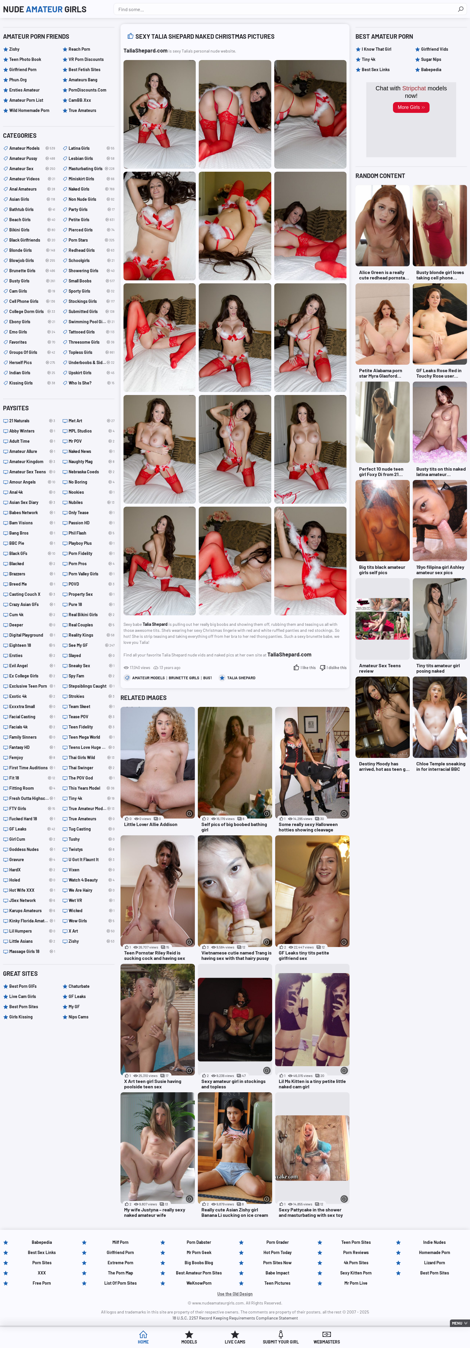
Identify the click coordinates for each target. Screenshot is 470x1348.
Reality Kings (92, 635)
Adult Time (32, 441)
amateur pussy (32, 158)
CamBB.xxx (80, 100)
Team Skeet (92, 706)
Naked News (92, 451)
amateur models (148, 678)
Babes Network (32, 512)
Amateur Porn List (26, 100)
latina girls (92, 148)
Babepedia (431, 69)
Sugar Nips (431, 59)
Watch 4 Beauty (92, 880)
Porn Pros (92, 563)
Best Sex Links (376, 69)
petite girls (92, 219)
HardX (32, 869)
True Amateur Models (92, 808)
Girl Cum (32, 839)
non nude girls (92, 199)
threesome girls (92, 342)
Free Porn (42, 1283)
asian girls (32, 199)
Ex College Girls (32, 676)
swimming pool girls (92, 321)
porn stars (92, 240)
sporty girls (92, 291)
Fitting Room (32, 788)
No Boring (92, 482)
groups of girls (32, 352)
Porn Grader (277, 1242)
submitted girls (92, 311)
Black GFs (32, 553)
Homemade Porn (434, 1252)
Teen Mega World (92, 737)
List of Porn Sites (120, 1283)
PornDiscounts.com (87, 89)
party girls (92, 209)
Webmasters (327, 1341)
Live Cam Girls (22, 996)
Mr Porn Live (355, 1283)
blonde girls (32, 250)
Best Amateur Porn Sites (199, 1272)
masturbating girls (92, 168)
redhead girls (92, 250)
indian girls (32, 372)
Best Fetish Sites (84, 69)
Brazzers (32, 573)
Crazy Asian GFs (32, 604)
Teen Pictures (277, 1283)
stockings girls (92, 301)
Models (189, 1341)
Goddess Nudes (32, 849)
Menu (457, 1323)
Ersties (32, 655)
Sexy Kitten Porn (356, 1272)
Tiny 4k (92, 798)
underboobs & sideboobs (92, 362)
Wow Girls (92, 920)
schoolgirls (92, 260)
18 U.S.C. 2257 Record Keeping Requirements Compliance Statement (235, 1317)
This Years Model (92, 788)
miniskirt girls (92, 178)
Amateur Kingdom (32, 461)
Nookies (92, 492)
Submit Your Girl (281, 1341)
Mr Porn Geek (199, 1252)
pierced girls (92, 230)
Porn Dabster (199, 1242)
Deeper (32, 625)
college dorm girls (32, 311)
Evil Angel (32, 665)
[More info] (189, 813)
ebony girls (32, 321)
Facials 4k (32, 727)
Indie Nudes (434, 1242)
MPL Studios (92, 431)
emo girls (32, 332)
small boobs (92, 281)
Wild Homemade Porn (29, 110)
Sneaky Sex (92, 665)
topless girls (92, 352)
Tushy (92, 839)
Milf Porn (120, 1242)
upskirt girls (92, 372)
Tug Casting (92, 829)
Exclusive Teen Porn (32, 686)
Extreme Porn (120, 1262)
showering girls (92, 270)
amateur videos (32, 178)
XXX (42, 1272)
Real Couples (92, 625)
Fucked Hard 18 (32, 818)
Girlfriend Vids (434, 49)
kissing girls (32, 383)
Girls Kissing (21, 1016)
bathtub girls (32, 209)
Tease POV (92, 716)
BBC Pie (32, 543)
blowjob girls (32, 260)
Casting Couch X (32, 594)
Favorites (32, 342)
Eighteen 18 (32, 645)
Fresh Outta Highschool (32, 798)
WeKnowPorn (199, 1283)
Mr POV (92, 441)
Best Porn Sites (23, 1006)
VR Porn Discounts (86, 59)
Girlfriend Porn (23, 69)
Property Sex (92, 594)
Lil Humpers (32, 931)
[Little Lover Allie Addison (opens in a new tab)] (157, 769)
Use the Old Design (235, 1293)
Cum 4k (32, 614)
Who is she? (92, 383)
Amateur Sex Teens (32, 471)
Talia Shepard (241, 678)
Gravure (32, 859)
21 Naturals (32, 420)
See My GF (92, 645)
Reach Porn (79, 49)
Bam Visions (32, 522)
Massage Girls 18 (32, 951)
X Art (92, 931)
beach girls (32, 219)
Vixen (92, 869)
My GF (74, 1006)
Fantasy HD (32, 747)
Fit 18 (32, 778)
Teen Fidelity (92, 727)
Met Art (92, 420)
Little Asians (32, 941)
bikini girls (32, 230)
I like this (308, 667)
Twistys (92, 849)
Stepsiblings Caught (92, 686)
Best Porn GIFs (23, 986)
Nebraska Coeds (92, 471)
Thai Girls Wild (92, 757)
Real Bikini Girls (92, 614)
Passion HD (92, 522)
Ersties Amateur (24, 89)
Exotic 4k (32, 696)
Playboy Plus (92, 543)
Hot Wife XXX (32, 890)
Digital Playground (32, 635)
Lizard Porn (434, 1262)
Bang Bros (32, 533)
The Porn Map (120, 1272)
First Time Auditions (32, 767)
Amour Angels (32, 482)
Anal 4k (32, 492)
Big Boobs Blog (199, 1262)
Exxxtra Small (32, 706)
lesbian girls (92, 158)
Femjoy (32, 757)
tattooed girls (92, 332)
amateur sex (32, 168)
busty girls (32, 281)
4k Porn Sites (356, 1262)
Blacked (32, 563)
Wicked (92, 910)
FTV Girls (32, 808)
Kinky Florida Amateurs (32, 920)
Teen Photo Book (25, 59)
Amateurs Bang (83, 79)
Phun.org (18, 79)
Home (143, 1341)
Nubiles (92, 502)
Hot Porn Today (277, 1252)
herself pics (32, 362)
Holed (32, 880)
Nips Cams (78, 1016)
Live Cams (235, 1341)
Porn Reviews (356, 1252)
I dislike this (337, 667)
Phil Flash (92, 533)
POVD (92, 584)
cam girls (32, 291)
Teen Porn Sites (356, 1242)
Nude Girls (45, 9)
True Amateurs (82, 110)
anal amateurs (32, 189)
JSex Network (32, 900)
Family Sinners (32, 737)
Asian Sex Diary (32, 502)
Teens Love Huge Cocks (92, 747)
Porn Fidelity (92, 553)
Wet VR (92, 900)
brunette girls (184, 678)
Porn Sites (42, 1262)
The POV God (92, 778)
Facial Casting (32, 716)
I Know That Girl (376, 49)
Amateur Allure (32, 451)
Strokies (92, 696)
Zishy (14, 49)
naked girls (92, 189)
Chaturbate (79, 986)
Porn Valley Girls (92, 573)
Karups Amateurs (32, 910)
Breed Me (32, 584)
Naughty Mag (92, 461)
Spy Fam (92, 676)
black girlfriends (32, 240)
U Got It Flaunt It (92, 859)
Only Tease (92, 512)
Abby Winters (32, 431)
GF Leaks (32, 829)
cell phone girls (32, 301)
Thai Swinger (92, 767)
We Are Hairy (92, 890)
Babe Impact (277, 1272)
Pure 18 (92, 604)
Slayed (92, 655)
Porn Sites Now (277, 1262)
